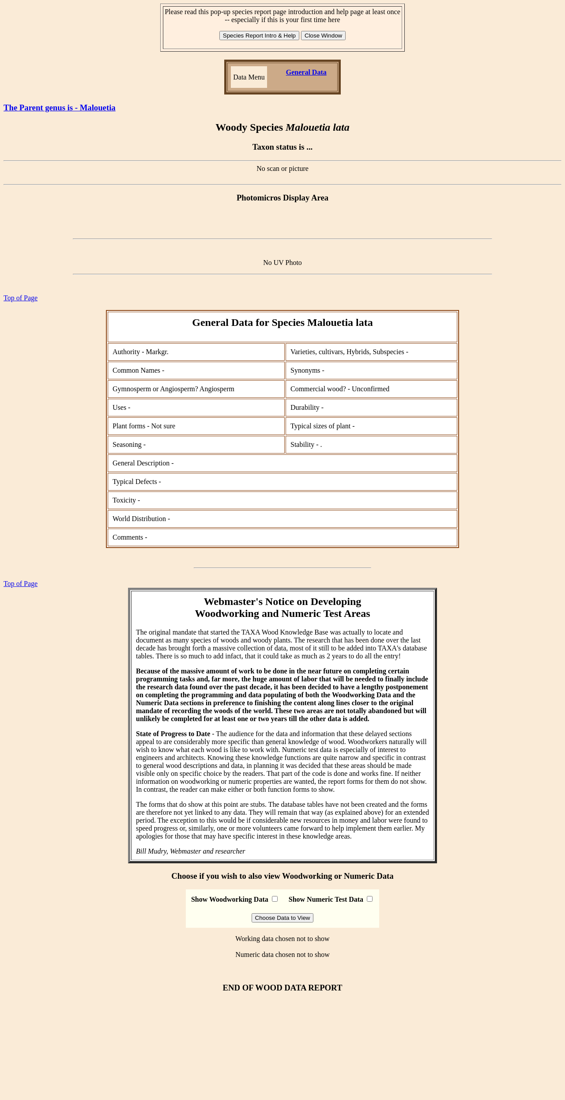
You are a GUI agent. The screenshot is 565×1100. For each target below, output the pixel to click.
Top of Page (21, 298)
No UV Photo (282, 262)
